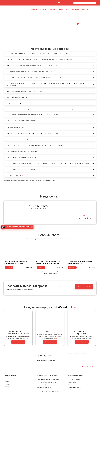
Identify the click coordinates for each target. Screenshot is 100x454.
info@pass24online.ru (49, 180)
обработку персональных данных (83, 291)
